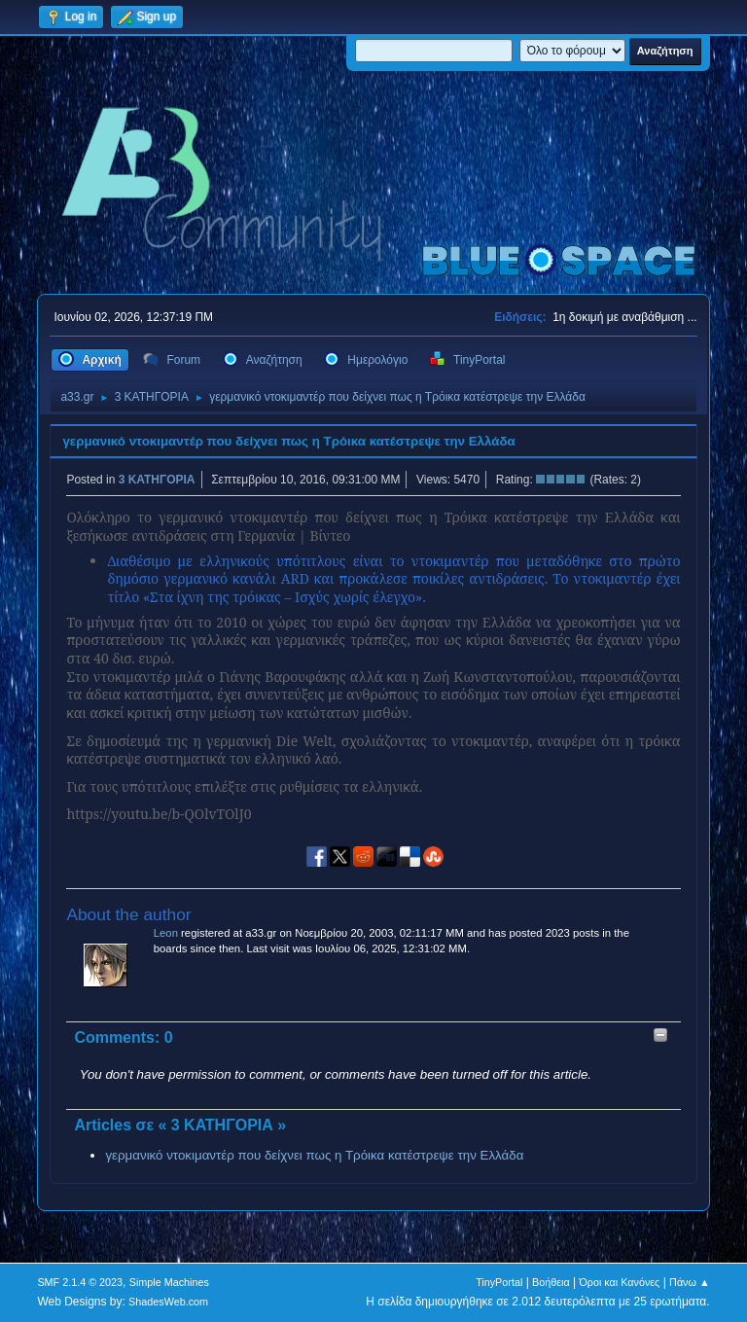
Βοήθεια (551, 1282)
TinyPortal (499, 1282)
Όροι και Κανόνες (619, 1282)
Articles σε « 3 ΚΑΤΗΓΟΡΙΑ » (180, 1125)
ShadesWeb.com (168, 1301)
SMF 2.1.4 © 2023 (80, 1282)
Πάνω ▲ (689, 1282)
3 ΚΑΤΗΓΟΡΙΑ (157, 479)
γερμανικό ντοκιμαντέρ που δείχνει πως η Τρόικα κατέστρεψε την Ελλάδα (288, 441)
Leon (166, 933)
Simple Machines (169, 1282)
